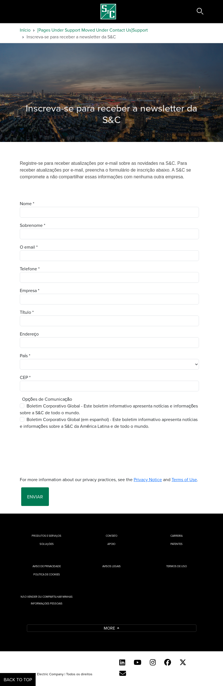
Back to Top (18, 679)
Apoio (111, 544)
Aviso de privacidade (47, 566)
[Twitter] (182, 662)
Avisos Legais (111, 566)
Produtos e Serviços (46, 536)
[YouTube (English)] (137, 662)
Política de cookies (46, 574)
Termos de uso (176, 566)
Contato (111, 536)
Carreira (176, 536)
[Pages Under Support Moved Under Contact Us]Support (92, 30)
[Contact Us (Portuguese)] (122, 673)
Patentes (176, 544)
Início (25, 30)
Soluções (47, 544)
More (110, 628)
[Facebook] (167, 662)
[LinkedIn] (122, 662)
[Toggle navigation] (16, 11)
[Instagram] (153, 662)
